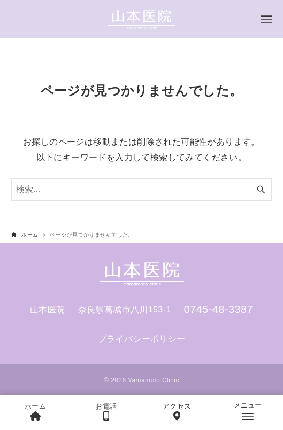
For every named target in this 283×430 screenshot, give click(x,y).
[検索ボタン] (261, 189)
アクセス (177, 411)
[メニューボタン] (266, 19)
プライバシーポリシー (142, 338)
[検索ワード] (141, 189)
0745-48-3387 (218, 309)
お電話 (106, 411)
